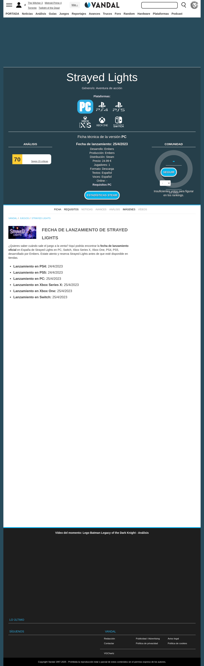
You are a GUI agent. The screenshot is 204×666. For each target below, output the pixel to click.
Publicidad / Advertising (148, 638)
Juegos (64, 13)
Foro (118, 13)
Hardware (143, 13)
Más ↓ (75, 5)
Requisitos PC (102, 184)
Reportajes (79, 13)
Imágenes (129, 209)
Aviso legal (173, 638)
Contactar (109, 643)
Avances (94, 13)
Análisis (40, 13)
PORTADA (12, 13)
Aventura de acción (109, 88)
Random (129, 13)
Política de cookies (177, 643)
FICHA (57, 209)
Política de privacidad (147, 643)
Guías (53, 13)
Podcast (177, 13)
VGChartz (109, 653)
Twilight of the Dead (49, 8)
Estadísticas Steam (102, 195)
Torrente (32, 8)
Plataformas (161, 13)
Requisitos (71, 209)
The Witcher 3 (35, 3)
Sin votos (173, 192)
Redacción (109, 638)
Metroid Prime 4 (53, 3)
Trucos (107, 13)
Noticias (27, 13)
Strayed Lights (102, 77)
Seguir (168, 172)
